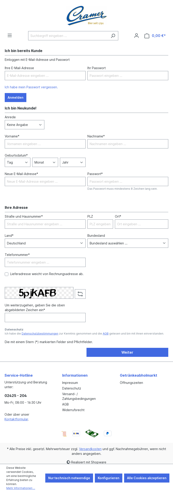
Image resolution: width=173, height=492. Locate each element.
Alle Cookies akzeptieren (146, 478)
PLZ (90, 216)
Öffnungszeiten (131, 383)
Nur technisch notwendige (69, 478)
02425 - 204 (16, 395)
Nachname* (96, 136)
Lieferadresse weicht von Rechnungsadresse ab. (47, 274)
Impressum (70, 383)
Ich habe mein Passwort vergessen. (31, 87)
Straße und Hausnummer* (24, 216)
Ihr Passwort (96, 68)
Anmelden (15, 97)
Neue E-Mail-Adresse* (21, 174)
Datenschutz (71, 388)
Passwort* (95, 174)
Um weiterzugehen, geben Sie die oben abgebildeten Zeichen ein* (35, 307)
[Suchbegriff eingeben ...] (68, 35)
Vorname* (12, 136)
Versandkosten (90, 449)
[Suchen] (113, 35)
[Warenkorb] (155, 35)
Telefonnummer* (17, 255)
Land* (9, 235)
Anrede (10, 117)
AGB (106, 333)
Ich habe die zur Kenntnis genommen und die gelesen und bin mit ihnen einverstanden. (84, 333)
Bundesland (96, 235)
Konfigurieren (108, 478)
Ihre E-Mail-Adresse (19, 68)
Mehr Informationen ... (20, 488)
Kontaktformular (16, 419)
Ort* (118, 216)
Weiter (127, 352)
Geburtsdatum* (16, 155)
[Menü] (10, 35)
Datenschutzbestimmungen (40, 333)
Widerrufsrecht (73, 410)
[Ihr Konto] (136, 35)
